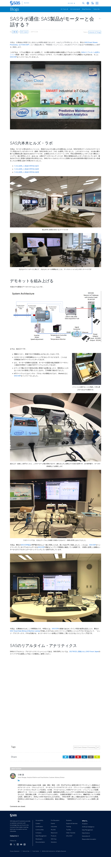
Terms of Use (25, 851)
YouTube (21, 844)
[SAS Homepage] (16, 3)
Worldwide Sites (88, 3)
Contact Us (92, 3)
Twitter (14, 844)
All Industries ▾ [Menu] (75, 9)
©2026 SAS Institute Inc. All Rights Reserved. (54, 851)
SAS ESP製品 (26, 545)
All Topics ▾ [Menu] (64, 9)
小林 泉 (15, 32)
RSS (24, 844)
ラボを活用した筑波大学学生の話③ (26, 172)
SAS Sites (97, 3)
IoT (98, 747)
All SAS (70, 3)
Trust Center (35, 851)
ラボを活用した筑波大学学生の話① (26, 166)
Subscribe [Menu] (97, 9)
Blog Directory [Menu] (86, 9)
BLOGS (26, 3)
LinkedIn (18, 844)
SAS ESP (13, 57)
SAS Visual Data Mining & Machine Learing (25, 631)
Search (83, 3)
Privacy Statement (14, 851)
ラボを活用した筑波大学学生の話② (26, 169)
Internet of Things (95, 32)
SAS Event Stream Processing (84, 747)
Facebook (11, 844)
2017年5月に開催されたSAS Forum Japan (84, 651)
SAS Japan (24, 32)
